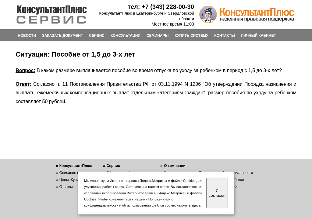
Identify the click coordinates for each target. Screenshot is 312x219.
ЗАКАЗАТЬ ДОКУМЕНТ (62, 35)
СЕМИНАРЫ (157, 35)
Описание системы (75, 173)
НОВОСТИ (27, 35)
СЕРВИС (97, 35)
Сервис (113, 166)
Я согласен (217, 193)
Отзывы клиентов (74, 187)
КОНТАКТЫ (224, 35)
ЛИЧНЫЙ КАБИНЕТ (258, 35)
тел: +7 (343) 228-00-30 (161, 6)
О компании (175, 166)
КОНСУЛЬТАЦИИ (125, 35)
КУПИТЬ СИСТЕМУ (191, 35)
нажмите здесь (188, 205)
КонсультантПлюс (75, 166)
